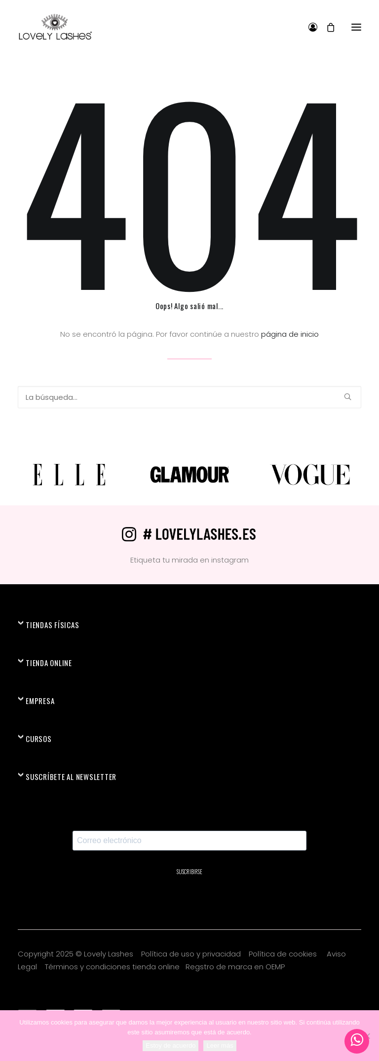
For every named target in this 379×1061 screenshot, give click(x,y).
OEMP (275, 966)
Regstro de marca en (225, 966)
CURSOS (39, 738)
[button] (356, 27)
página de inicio (290, 334)
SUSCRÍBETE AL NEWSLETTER (71, 776)
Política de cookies (284, 954)
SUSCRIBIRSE (189, 872)
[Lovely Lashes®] (55, 26)
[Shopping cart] (326, 27)
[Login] (308, 27)
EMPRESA (40, 700)
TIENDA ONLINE (49, 662)
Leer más (219, 1045)
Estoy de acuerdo (170, 1045)
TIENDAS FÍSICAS (52, 624)
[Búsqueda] (189, 397)
